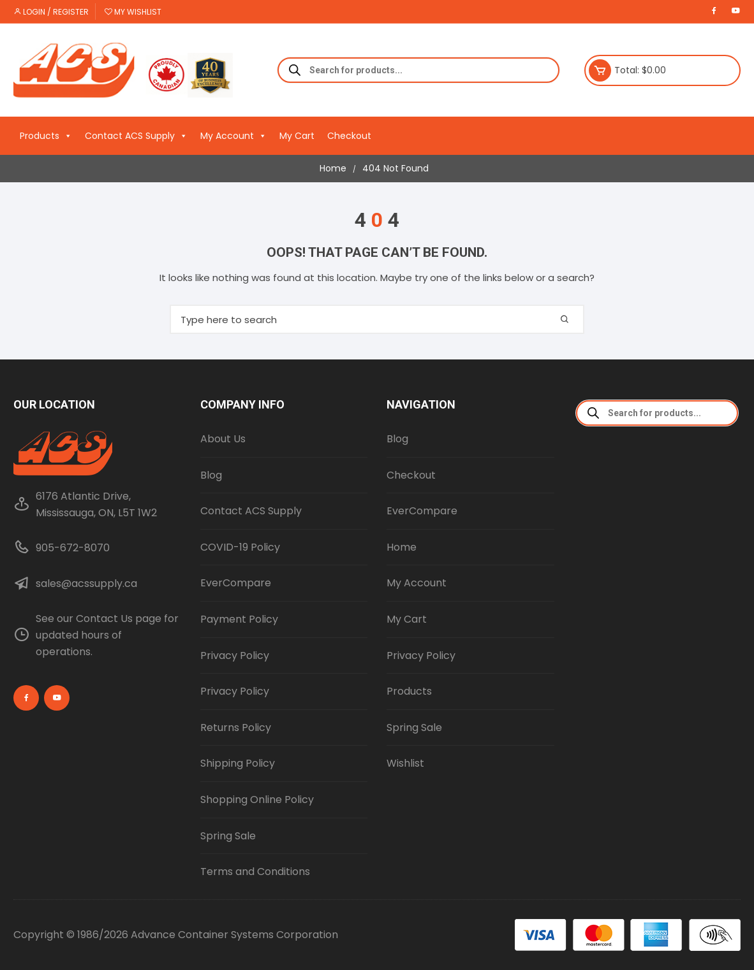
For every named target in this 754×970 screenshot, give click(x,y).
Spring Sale (228, 836)
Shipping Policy (237, 763)
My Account (233, 136)
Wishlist (405, 763)
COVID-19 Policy (240, 547)
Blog (211, 475)
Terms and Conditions (255, 871)
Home (402, 547)
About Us (223, 438)
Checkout (349, 135)
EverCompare (235, 582)
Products (46, 136)
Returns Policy (235, 727)
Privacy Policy (234, 655)
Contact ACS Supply (136, 136)
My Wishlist (133, 11)
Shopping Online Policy (257, 799)
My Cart (296, 135)
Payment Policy (239, 619)
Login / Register (51, 11)
